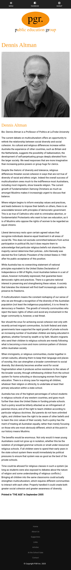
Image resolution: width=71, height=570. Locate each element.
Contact (35, 558)
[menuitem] (35, 526)
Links (35, 542)
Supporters (35, 537)
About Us (35, 531)
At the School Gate (35, 552)
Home (35, 526)
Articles (35, 547)
